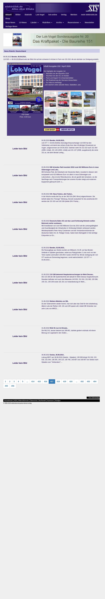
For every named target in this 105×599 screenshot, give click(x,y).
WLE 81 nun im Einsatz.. (59, 328)
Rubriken (47, 22)
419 (64, 381)
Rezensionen (74, 22)
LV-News (23, 22)
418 (58, 381)
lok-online (52, 15)
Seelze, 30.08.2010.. (57, 355)
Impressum (50, 400)
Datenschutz (33, 400)
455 (6, 386)
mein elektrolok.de (89, 15)
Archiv (60, 22)
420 (70, 381)
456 (12, 386)
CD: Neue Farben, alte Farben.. (61, 194)
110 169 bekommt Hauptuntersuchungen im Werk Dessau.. (72, 274)
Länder (35, 22)
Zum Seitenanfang (94, 397)
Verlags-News (11, 26)
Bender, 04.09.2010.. (57, 140)
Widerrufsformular (23, 400)
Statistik (28, 15)
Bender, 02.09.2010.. (57, 248)
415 (39, 381)
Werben (73, 15)
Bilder (18, 15)
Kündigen (58, 400)
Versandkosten (8, 400)
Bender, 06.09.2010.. (19, 57)
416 (45, 381)
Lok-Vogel (40, 15)
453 (88, 381)
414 (32, 381)
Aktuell (8, 15)
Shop (7, 19)
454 (94, 381)
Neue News (10, 22)
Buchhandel (42, 400)
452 (82, 381)
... (27, 381)
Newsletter (89, 22)
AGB (15, 400)
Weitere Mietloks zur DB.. (59, 301)
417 (51, 381)
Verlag (64, 15)
